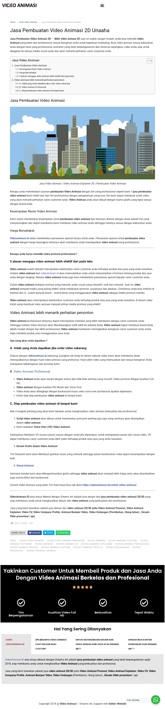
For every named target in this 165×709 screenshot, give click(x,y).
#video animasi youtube (55, 547)
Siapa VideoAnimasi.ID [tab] (15, 642)
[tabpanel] (82, 669)
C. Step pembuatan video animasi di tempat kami (41, 90)
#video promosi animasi (41, 550)
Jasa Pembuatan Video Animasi (30, 65)
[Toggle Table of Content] (148, 61)
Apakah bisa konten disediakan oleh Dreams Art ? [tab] (142, 644)
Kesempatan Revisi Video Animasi (35, 69)
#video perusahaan (117, 547)
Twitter (48, 533)
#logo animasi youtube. (123, 540)
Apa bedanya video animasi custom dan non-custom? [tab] (51, 644)
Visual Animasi (25, 465)
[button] (102, 5)
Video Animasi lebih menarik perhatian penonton (39, 80)
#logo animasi (96, 540)
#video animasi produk (24, 547)
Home (12, 22)
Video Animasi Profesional (32, 371)
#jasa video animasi (31, 540)
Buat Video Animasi (28, 22)
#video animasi (44, 544)
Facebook (34, 533)
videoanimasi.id (37, 355)
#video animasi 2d (67, 544)
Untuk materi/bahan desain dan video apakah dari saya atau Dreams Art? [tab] (97, 644)
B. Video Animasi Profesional (32, 87)
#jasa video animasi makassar (66, 540)
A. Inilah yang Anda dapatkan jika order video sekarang (44, 83)
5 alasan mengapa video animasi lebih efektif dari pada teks (46, 76)
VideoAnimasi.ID (14, 659)
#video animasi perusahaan (132, 544)
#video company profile (88, 547)
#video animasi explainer (96, 544)
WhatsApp (63, 533)
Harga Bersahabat (27, 72)
